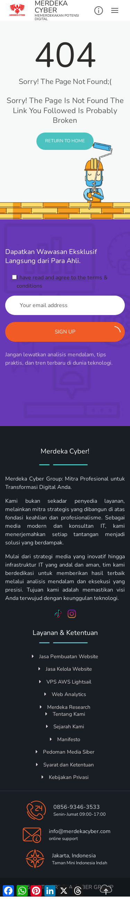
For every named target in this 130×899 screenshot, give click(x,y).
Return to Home (65, 141)
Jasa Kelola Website (65, 668)
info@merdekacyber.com (80, 831)
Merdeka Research (65, 707)
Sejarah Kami (65, 726)
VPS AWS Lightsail (65, 681)
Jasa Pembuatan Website (65, 656)
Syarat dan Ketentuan (65, 764)
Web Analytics (65, 694)
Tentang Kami (65, 714)
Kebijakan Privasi (65, 777)
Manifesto (65, 739)
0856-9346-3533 (76, 807)
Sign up (88, 330)
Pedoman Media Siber (65, 751)
